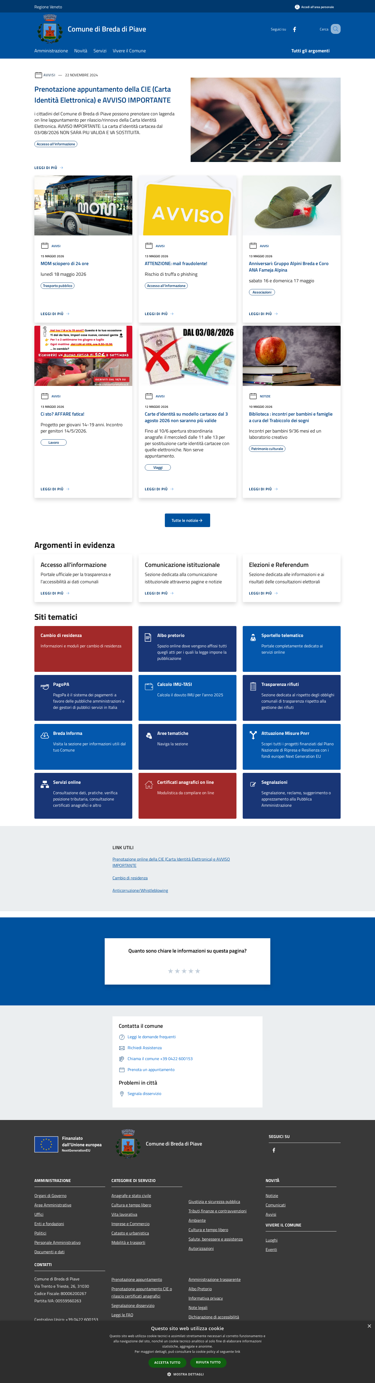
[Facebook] (288, 28)
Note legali (198, 1307)
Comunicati (276, 1205)
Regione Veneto (48, 7)
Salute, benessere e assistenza (216, 1239)
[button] (187, 1374)
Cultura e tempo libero (131, 1205)
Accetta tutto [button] (167, 1362)
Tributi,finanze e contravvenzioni (218, 1211)
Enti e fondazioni (49, 1224)
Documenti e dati (49, 1252)
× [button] (369, 1326)
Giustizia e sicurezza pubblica (214, 1201)
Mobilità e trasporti (128, 1242)
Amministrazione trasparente (215, 1279)
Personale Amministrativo (57, 1242)
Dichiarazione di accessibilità (214, 1317)
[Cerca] (334, 29)
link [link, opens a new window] (237, 1351)
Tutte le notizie (187, 520)
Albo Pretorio (200, 1289)
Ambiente (197, 1220)
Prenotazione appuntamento (136, 1279)
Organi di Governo (50, 1195)
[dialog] (187, 1352)
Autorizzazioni (201, 1248)
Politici (40, 1233)
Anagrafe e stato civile (131, 1195)
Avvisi (49, 75)
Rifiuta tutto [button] (208, 1362)
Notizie (260, 396)
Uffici (38, 1214)
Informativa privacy (206, 1298)
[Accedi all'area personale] (314, 7)
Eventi (271, 1249)
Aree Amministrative (52, 1205)
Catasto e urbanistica (130, 1233)
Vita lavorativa (124, 1214)
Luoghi (272, 1240)
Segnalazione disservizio (132, 1305)
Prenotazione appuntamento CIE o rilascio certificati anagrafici (141, 1292)
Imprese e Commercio (130, 1224)
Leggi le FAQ (122, 1315)
